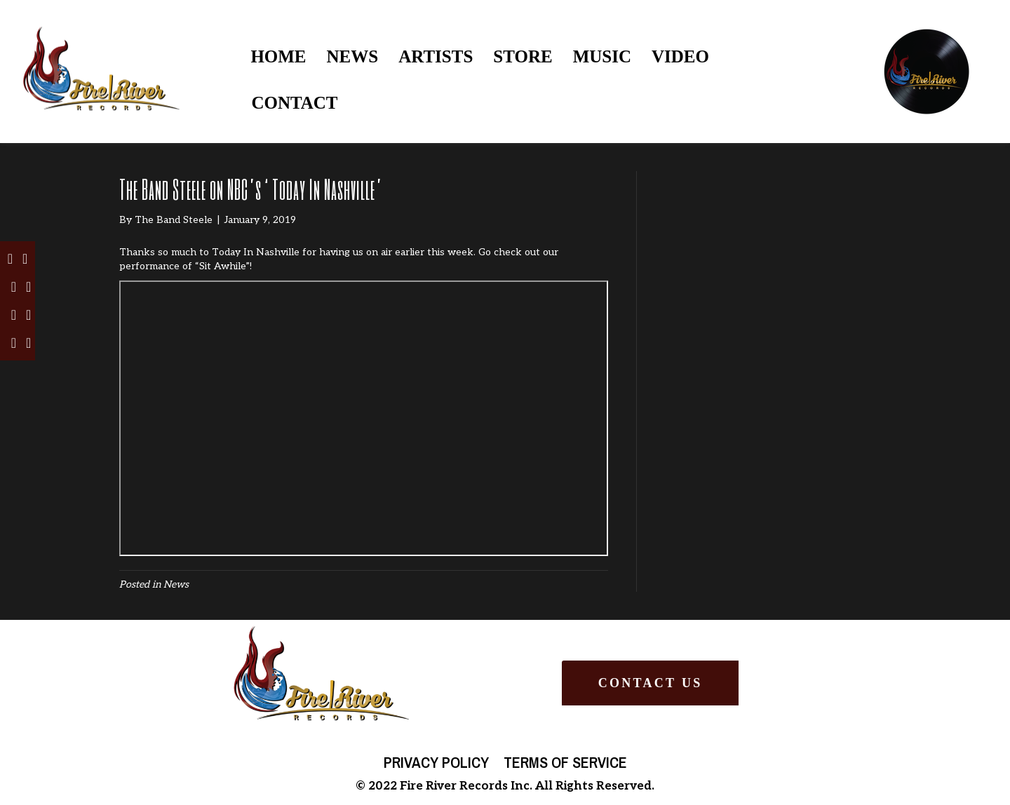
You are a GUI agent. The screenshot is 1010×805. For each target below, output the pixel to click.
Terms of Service (565, 762)
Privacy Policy (436, 762)
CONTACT (294, 102)
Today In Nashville (255, 252)
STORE (522, 56)
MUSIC (602, 56)
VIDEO (680, 56)
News (176, 584)
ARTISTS (435, 56)
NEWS (353, 56)
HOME (278, 56)
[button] (650, 683)
